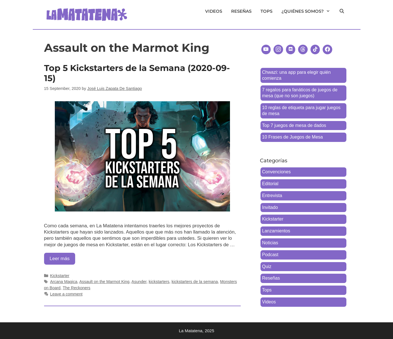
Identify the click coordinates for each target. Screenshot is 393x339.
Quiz (267, 266)
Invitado (270, 207)
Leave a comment (66, 294)
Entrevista (272, 195)
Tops (266, 11)
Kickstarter (59, 275)
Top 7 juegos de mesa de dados (294, 125)
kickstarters (159, 281)
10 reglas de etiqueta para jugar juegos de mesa (301, 110)
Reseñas (241, 11)
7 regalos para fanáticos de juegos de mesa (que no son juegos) (300, 92)
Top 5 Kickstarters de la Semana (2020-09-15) (137, 73)
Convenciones (276, 171)
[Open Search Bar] (342, 11)
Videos (213, 11)
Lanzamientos (276, 230)
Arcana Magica (63, 281)
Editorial (270, 183)
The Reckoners (76, 288)
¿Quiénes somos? (308, 11)
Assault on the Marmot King (104, 281)
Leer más (62, 260)
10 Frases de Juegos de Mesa (292, 137)
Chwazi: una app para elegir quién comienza (296, 75)
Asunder (138, 281)
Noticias (270, 242)
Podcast (270, 254)
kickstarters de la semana (194, 281)
